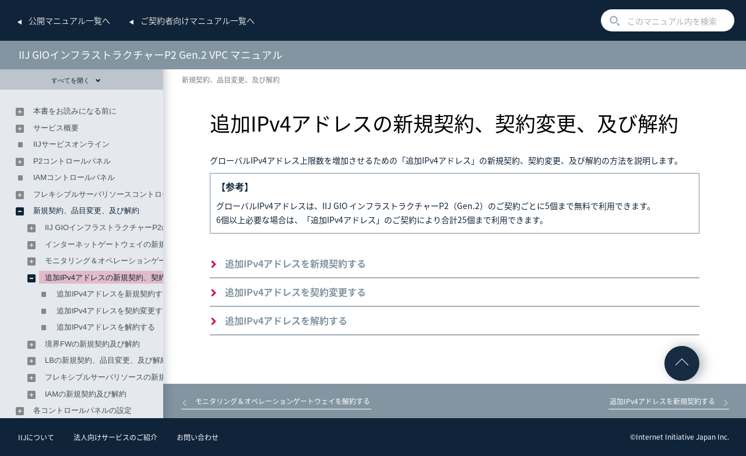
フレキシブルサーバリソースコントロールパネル (116, 194)
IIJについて (36, 437)
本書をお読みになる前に (75, 111)
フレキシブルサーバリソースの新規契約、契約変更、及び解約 (151, 377)
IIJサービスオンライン (71, 144)
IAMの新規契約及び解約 (85, 394)
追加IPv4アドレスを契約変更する (295, 292)
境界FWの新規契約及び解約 (92, 344)
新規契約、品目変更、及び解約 (231, 80)
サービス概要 (56, 127)
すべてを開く (76, 80)
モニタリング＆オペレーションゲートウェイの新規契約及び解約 (155, 260)
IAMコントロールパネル (74, 177)
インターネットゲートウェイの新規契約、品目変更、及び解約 (151, 244)
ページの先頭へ (681, 363)
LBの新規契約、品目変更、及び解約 (106, 360)
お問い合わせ (198, 437)
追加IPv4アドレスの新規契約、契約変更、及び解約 (132, 277)
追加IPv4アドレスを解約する (286, 320)
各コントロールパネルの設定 (82, 410)
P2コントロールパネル (72, 161)
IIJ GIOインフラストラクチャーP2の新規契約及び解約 (137, 227)
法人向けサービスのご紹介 (115, 437)
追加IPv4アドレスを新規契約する (295, 263)
